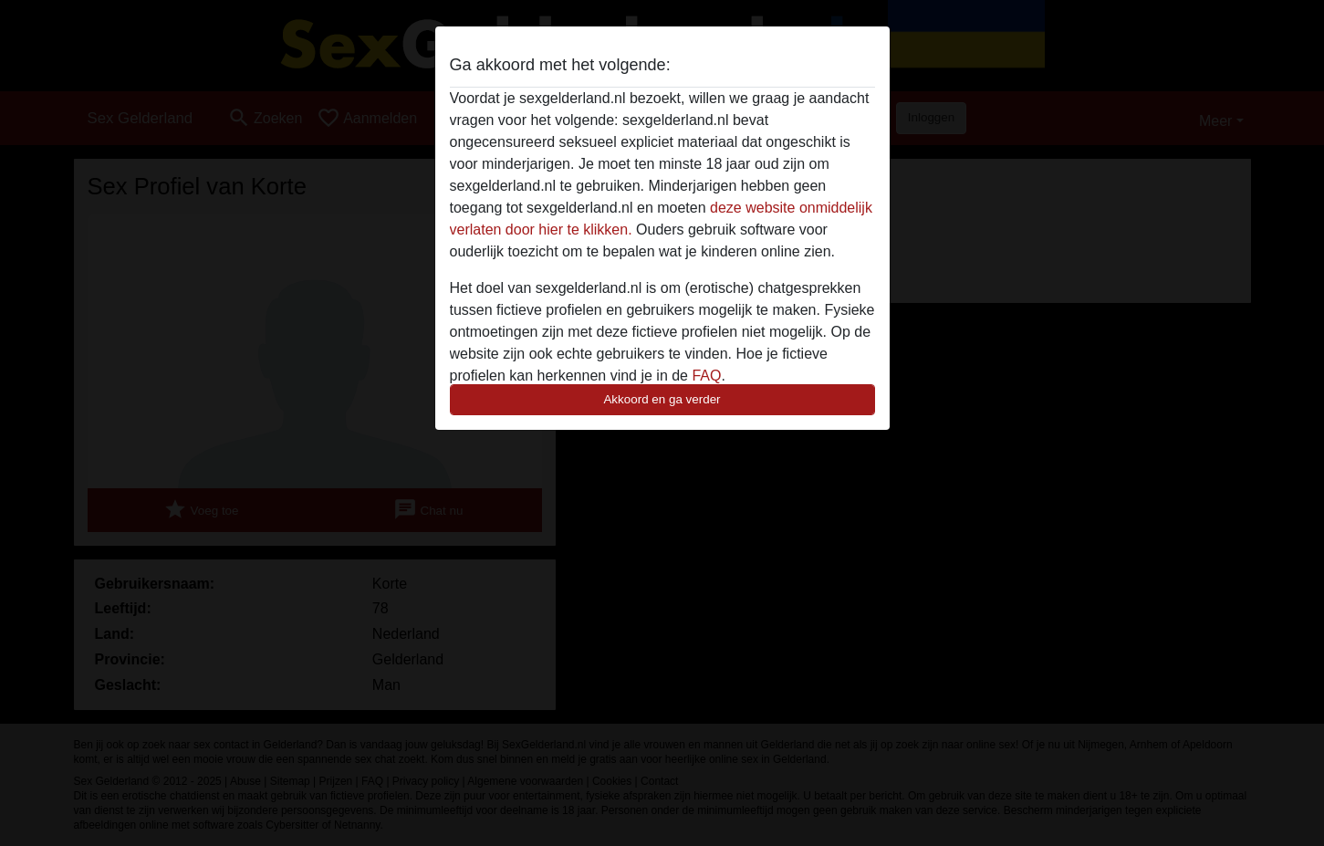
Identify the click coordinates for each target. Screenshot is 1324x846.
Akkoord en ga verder (661, 399)
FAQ (706, 375)
